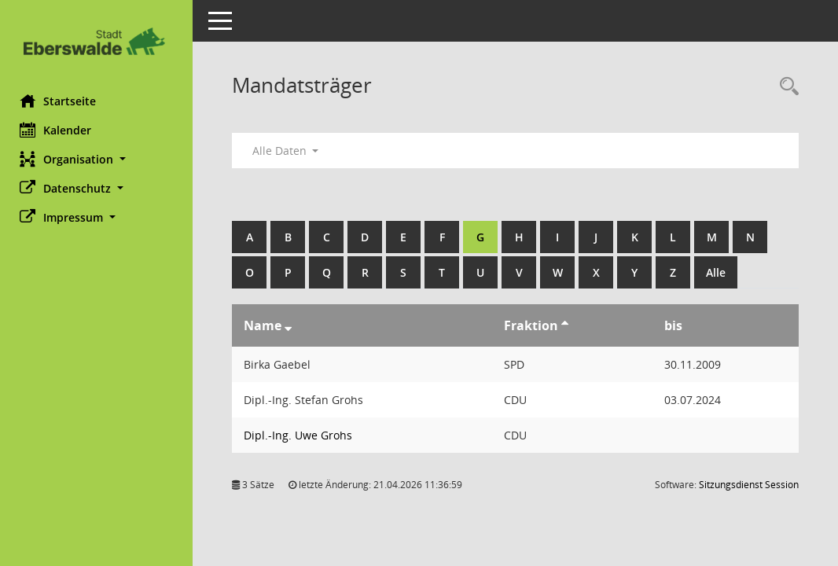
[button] (98, 159)
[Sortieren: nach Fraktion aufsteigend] (567, 325)
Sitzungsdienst (749, 484)
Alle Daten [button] (288, 150)
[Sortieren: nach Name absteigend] (292, 325)
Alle (720, 272)
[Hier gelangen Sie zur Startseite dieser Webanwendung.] (98, 41)
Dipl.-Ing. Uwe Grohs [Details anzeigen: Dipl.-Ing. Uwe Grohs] (302, 435)
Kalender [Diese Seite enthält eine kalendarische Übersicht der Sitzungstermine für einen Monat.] (59, 130)
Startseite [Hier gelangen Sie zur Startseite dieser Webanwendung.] (62, 100)
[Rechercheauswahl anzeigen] (785, 87)
